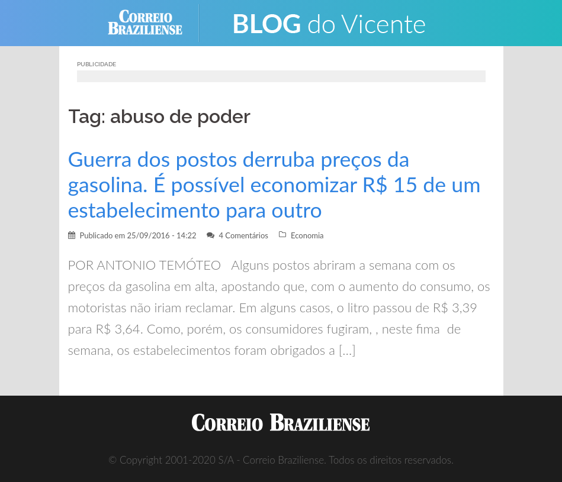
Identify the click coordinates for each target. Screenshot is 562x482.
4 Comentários (243, 235)
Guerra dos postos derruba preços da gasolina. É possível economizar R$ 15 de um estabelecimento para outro (274, 184)
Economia (307, 235)
